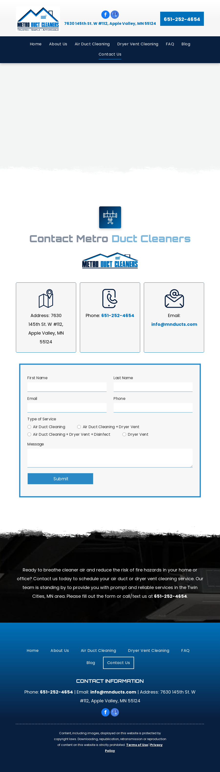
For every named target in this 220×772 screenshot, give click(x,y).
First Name (39, 378)
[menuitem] (35, 44)
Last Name (123, 378)
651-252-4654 (117, 315)
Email (34, 399)
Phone (119, 399)
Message (37, 444)
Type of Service (43, 419)
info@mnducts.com (174, 324)
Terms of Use (137, 745)
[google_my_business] (115, 15)
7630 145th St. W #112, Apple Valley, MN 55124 (110, 23)
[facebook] (105, 15)
